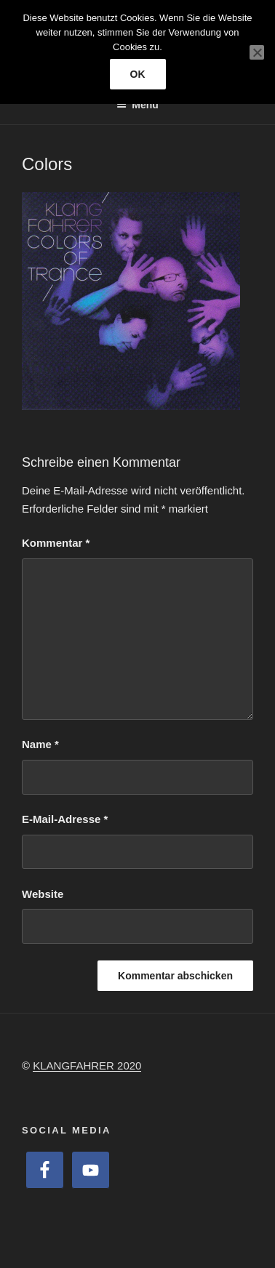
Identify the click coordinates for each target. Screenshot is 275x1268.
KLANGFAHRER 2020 (87, 1065)
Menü (137, 105)
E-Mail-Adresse (65, 819)
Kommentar (55, 543)
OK (138, 74)
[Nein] (257, 52)
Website (42, 894)
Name (40, 744)
